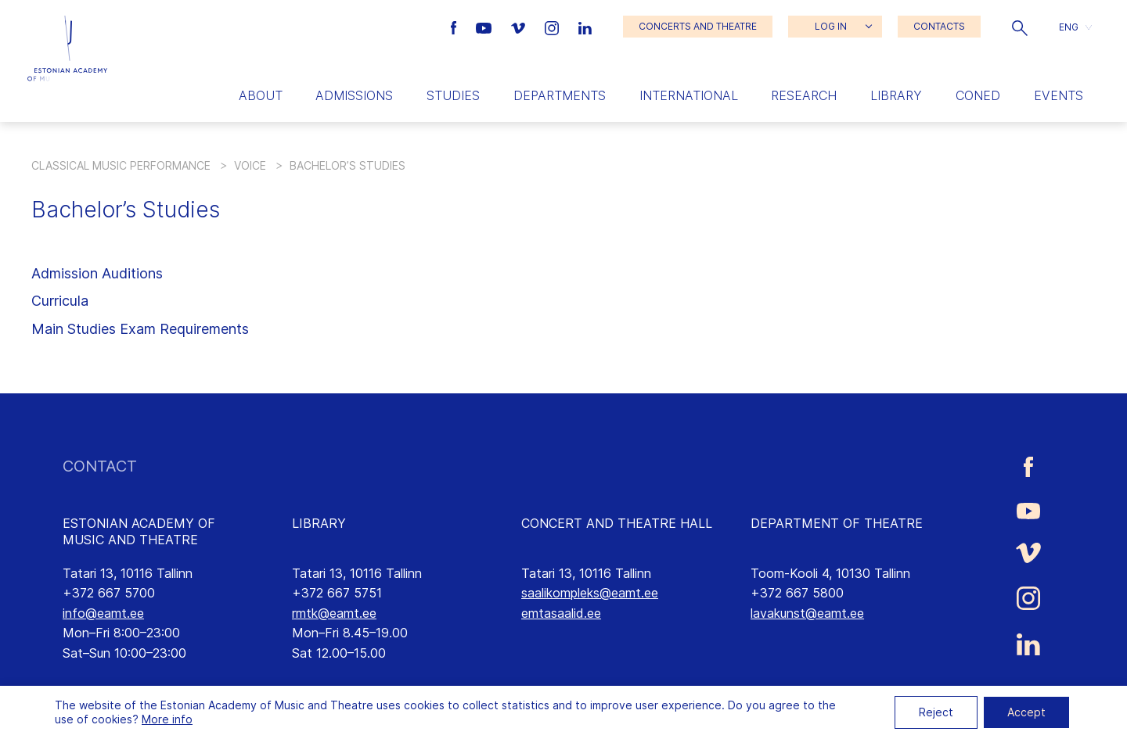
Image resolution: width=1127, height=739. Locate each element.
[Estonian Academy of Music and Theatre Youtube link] (485, 26)
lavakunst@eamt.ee (807, 613)
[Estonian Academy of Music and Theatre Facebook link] (456, 26)
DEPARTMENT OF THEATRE (837, 523)
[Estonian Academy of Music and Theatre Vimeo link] (519, 26)
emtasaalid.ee (561, 613)
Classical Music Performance (121, 165)
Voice (250, 165)
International (688, 95)
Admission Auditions (97, 273)
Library (896, 95)
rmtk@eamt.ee (334, 613)
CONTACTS (939, 26)
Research (804, 95)
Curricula (59, 300)
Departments (559, 95)
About (261, 95)
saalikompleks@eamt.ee (589, 593)
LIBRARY (319, 523)
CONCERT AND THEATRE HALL (616, 523)
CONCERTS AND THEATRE (698, 26)
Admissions (354, 95)
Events (1058, 95)
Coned (978, 95)
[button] (1020, 26)
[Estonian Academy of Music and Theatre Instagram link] (554, 26)
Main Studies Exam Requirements (140, 329)
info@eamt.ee (103, 613)
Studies (453, 95)
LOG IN (831, 26)
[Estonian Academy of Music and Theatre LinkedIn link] (585, 26)
